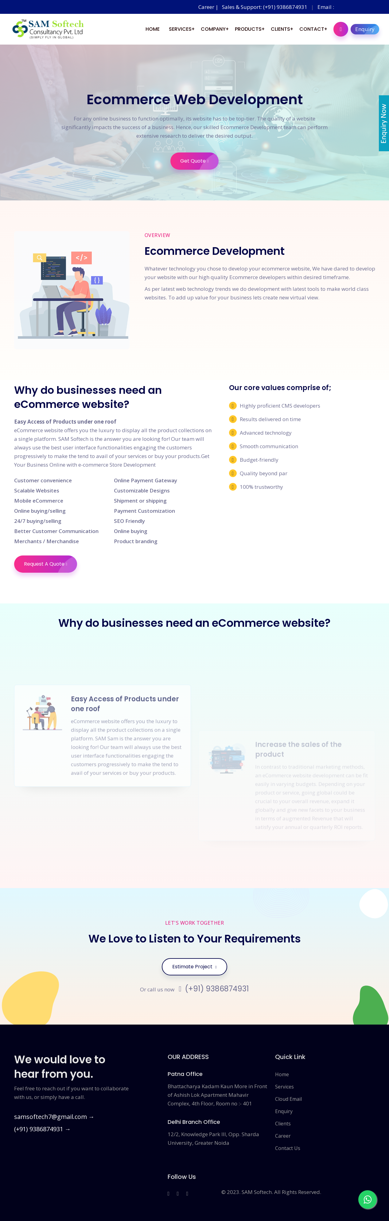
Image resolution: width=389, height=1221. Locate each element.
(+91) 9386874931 (214, 989)
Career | (209, 6)
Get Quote (199, 161)
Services (180, 29)
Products (248, 29)
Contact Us (287, 1148)
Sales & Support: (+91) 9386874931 (264, 6)
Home (153, 29)
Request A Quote (50, 564)
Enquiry (367, 29)
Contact (311, 29)
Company (213, 29)
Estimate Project (194, 966)
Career (283, 1135)
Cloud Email (288, 1099)
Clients (280, 29)
